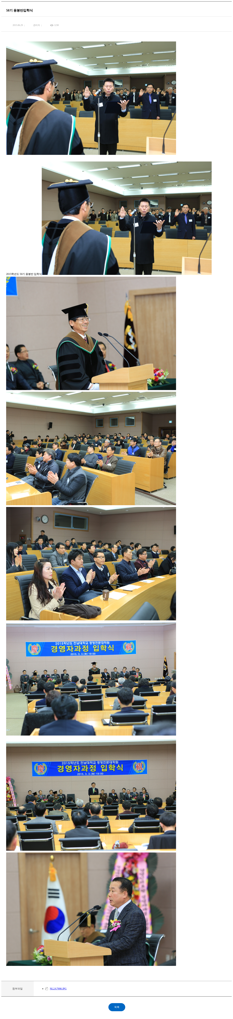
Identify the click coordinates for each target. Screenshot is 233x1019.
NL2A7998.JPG (58, 988)
